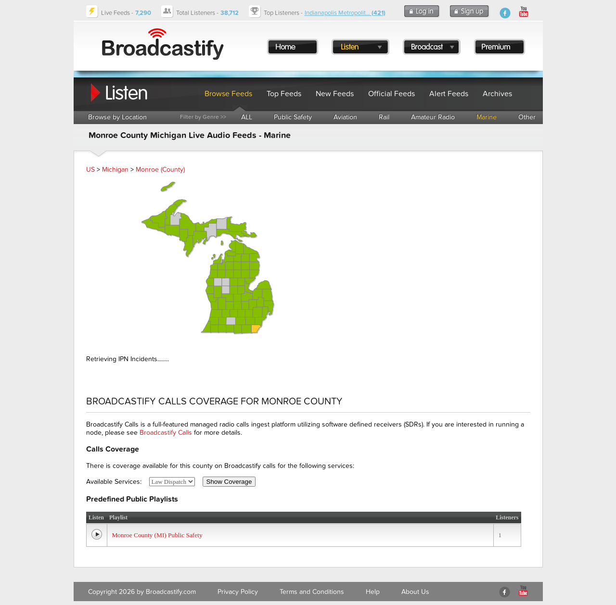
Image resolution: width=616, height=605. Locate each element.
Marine (486, 117)
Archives (497, 94)
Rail (384, 117)
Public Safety (293, 117)
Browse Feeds (228, 94)
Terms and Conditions (312, 592)
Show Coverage (229, 481)
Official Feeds (391, 94)
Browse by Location (117, 117)
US (90, 169)
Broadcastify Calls (166, 433)
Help (373, 592)
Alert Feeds (448, 94)
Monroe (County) (160, 169)
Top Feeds (284, 94)
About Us (415, 592)
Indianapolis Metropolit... (345, 13)
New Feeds (335, 94)
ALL (246, 117)
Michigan (115, 169)
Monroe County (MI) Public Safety (157, 535)
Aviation (345, 117)
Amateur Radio (433, 117)
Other (527, 117)
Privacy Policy (238, 592)
